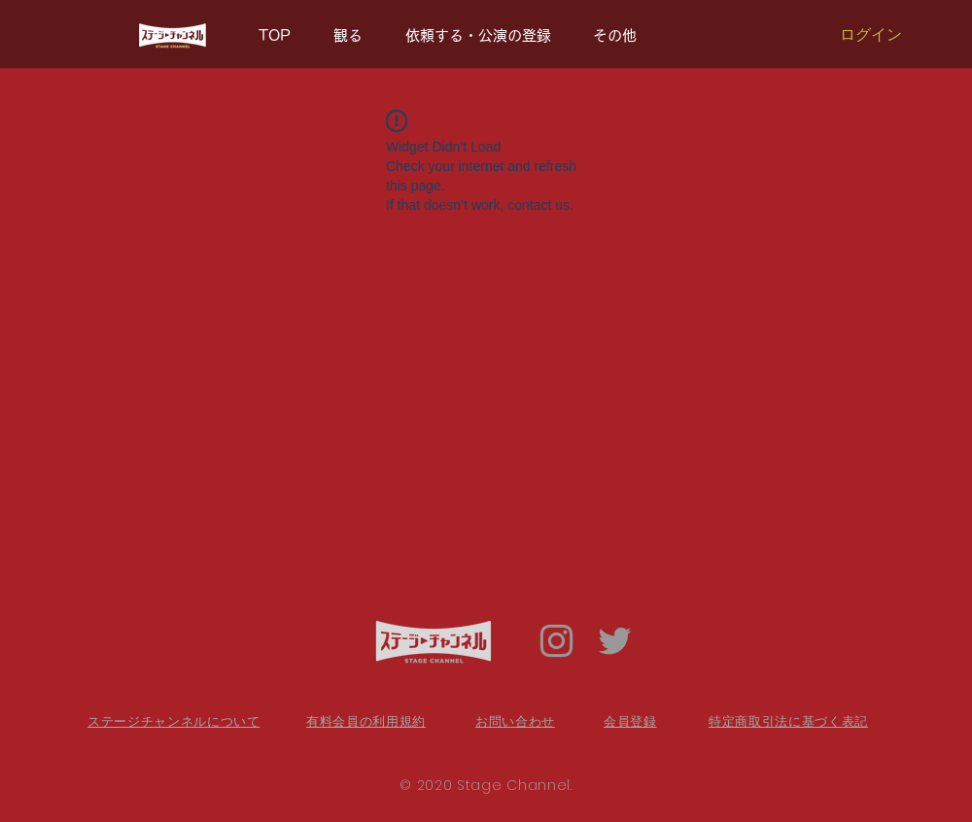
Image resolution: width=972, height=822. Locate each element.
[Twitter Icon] (615, 641)
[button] (621, 36)
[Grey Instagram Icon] (556, 641)
